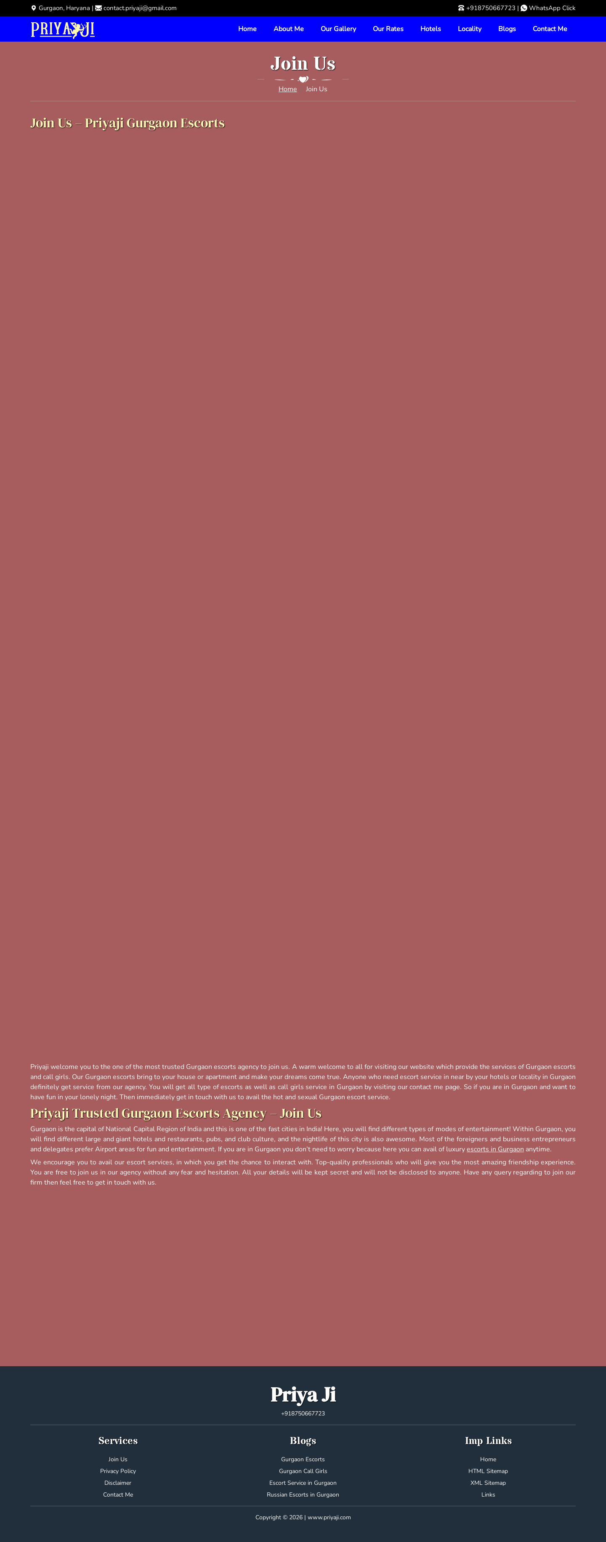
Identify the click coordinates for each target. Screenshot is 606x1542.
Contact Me (550, 29)
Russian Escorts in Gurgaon (303, 1495)
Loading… (303, 596)
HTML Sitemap (488, 1471)
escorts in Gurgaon (495, 1149)
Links (488, 1495)
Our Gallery (338, 29)
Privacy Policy (118, 1471)
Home (247, 29)
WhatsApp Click (552, 8)
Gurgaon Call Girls (303, 1471)
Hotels (430, 29)
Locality (469, 29)
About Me (289, 29)
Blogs (507, 29)
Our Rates (388, 29)
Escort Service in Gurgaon (303, 1483)
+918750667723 (491, 8)
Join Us (118, 1459)
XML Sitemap (488, 1483)
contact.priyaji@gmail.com (140, 8)
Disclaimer (117, 1483)
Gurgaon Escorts (303, 1459)
